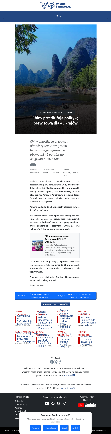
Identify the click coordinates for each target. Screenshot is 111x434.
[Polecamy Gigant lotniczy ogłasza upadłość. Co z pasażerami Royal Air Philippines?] (45, 319)
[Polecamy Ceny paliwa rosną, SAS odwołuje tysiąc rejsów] (24, 319)
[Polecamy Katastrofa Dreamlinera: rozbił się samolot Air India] (45, 340)
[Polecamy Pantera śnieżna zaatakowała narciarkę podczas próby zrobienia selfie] (66, 319)
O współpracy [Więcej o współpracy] (21, 404)
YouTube (69, 375)
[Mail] (59, 362)
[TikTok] (64, 403)
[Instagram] (58, 403)
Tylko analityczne (50, 428)
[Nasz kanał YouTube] (87, 405)
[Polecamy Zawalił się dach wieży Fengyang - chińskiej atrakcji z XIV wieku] (66, 340)
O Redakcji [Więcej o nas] (19, 401)
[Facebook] (52, 403)
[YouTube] (47, 403)
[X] (55, 362)
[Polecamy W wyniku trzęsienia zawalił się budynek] (87, 340)
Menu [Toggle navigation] (55, 16)
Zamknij (75, 428)
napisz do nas (68, 388)
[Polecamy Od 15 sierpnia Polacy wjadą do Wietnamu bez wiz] (87, 319)
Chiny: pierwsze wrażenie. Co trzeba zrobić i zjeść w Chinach (57, 239)
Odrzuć (64, 428)
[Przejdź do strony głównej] (55, 5)
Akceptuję (35, 428)
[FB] (52, 362)
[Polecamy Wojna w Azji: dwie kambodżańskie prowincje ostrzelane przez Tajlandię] (30, 337)
